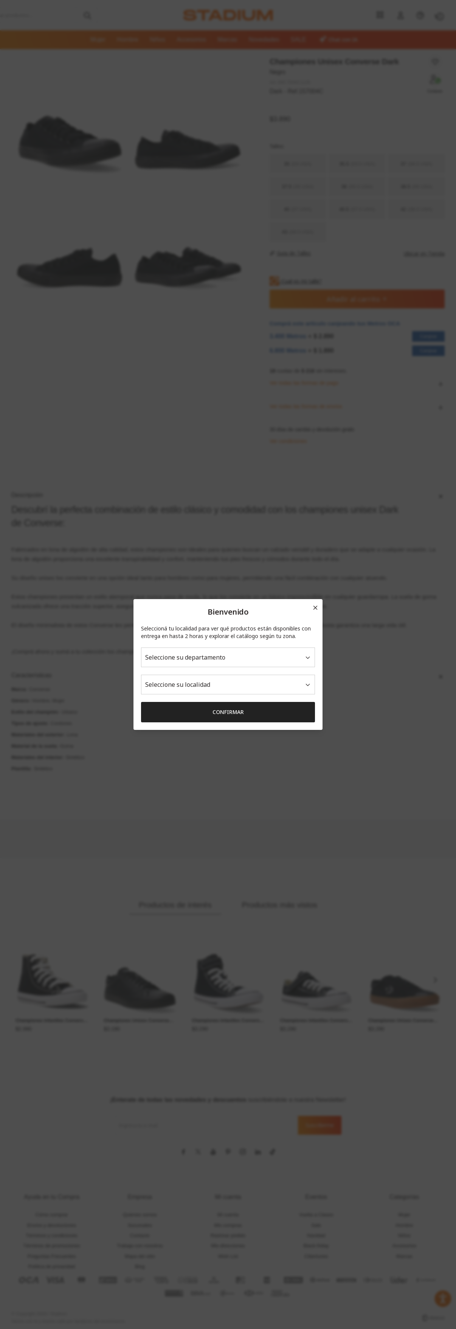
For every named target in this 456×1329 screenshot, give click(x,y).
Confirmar (228, 712)
